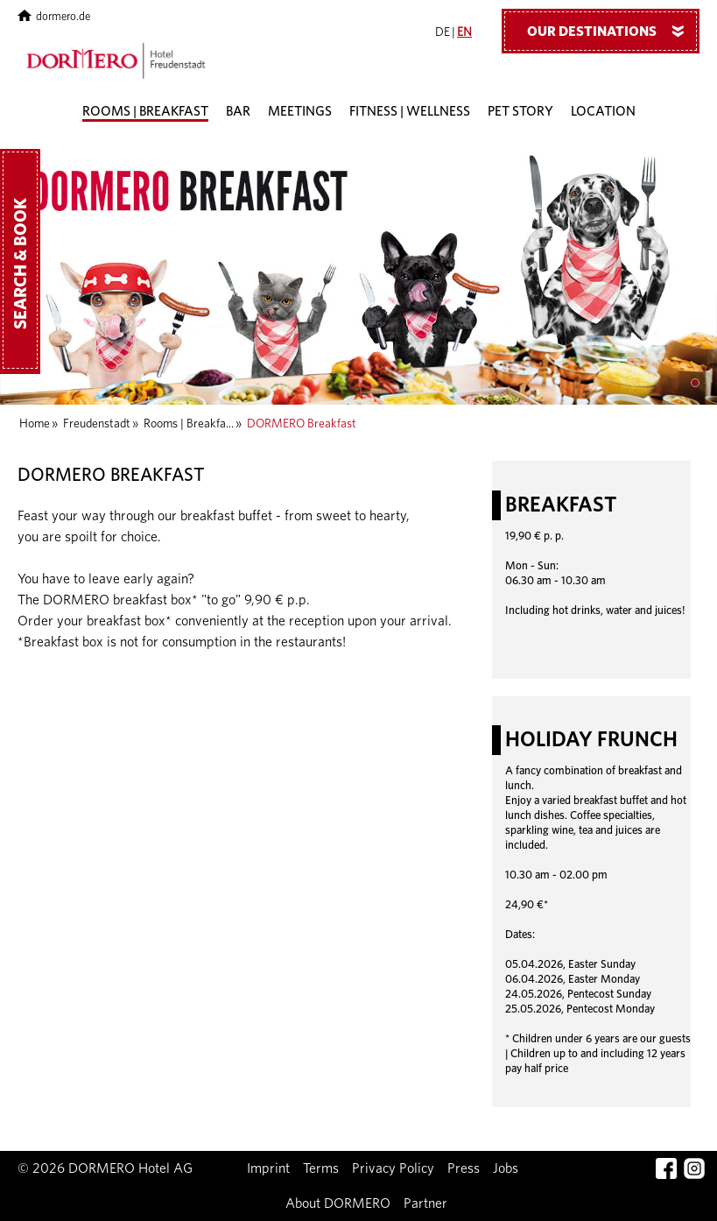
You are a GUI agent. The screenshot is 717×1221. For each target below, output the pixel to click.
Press (463, 1168)
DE (442, 32)
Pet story (520, 111)
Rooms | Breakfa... (189, 424)
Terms (321, 1168)
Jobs (505, 1168)
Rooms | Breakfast (145, 111)
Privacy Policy (393, 1168)
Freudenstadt (96, 424)
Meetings (300, 111)
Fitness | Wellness (409, 111)
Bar (238, 111)
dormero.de (54, 17)
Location (603, 111)
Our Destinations (612, 30)
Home (34, 424)
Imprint (268, 1168)
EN (464, 32)
